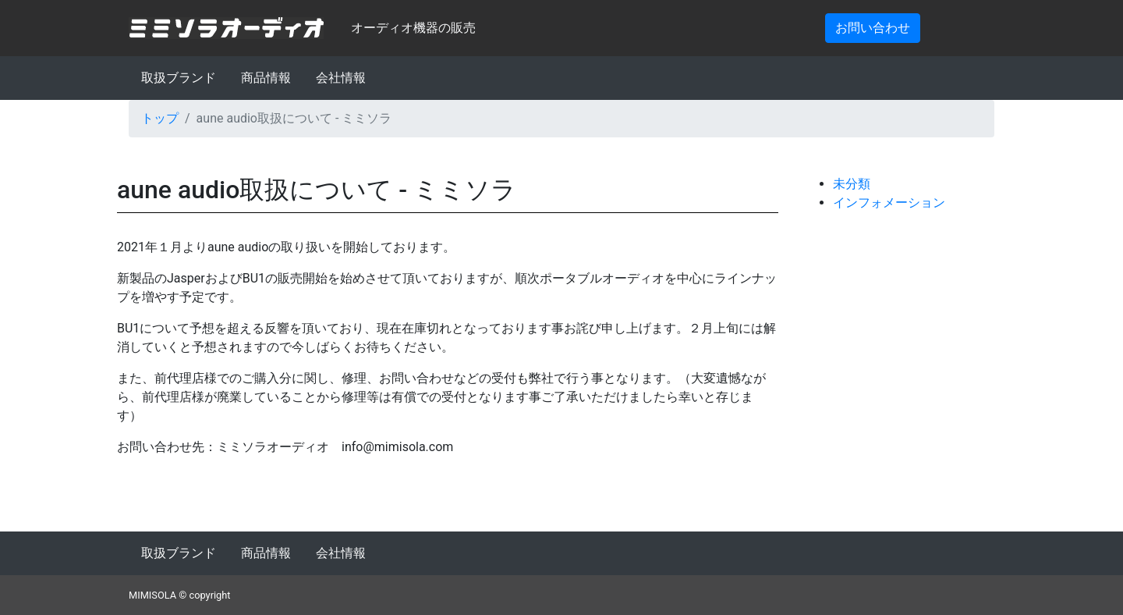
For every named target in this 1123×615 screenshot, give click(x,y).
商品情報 (266, 77)
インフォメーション (889, 202)
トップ (160, 118)
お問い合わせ (872, 27)
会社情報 (341, 77)
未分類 (851, 183)
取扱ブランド (178, 77)
